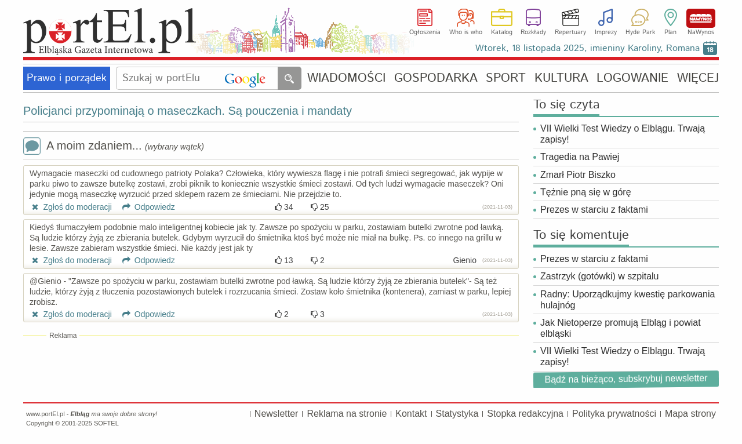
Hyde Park (640, 32)
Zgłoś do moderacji (71, 207)
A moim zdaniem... (113, 147)
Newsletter (276, 413)
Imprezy (606, 32)
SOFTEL (106, 423)
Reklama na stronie (347, 413)
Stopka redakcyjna (525, 413)
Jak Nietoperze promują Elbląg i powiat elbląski (620, 328)
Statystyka (457, 413)
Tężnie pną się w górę (585, 192)
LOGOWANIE (632, 78)
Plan (670, 32)
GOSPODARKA (436, 78)
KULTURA (561, 78)
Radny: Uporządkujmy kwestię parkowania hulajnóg (627, 299)
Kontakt (411, 413)
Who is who (465, 32)
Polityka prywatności (614, 413)
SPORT (506, 78)
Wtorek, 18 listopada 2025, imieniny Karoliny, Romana (587, 48)
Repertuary (570, 32)
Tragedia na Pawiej (579, 157)
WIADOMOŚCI (346, 78)
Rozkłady (533, 32)
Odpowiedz (144, 207)
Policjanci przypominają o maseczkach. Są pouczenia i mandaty (187, 110)
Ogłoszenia (425, 32)
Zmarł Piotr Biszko (578, 175)
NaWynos (700, 18)
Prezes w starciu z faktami (594, 209)
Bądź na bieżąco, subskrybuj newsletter (625, 378)
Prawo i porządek (67, 78)
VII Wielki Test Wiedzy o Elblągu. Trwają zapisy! (622, 133)
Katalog (501, 32)
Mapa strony (690, 413)
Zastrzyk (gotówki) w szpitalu (599, 276)
